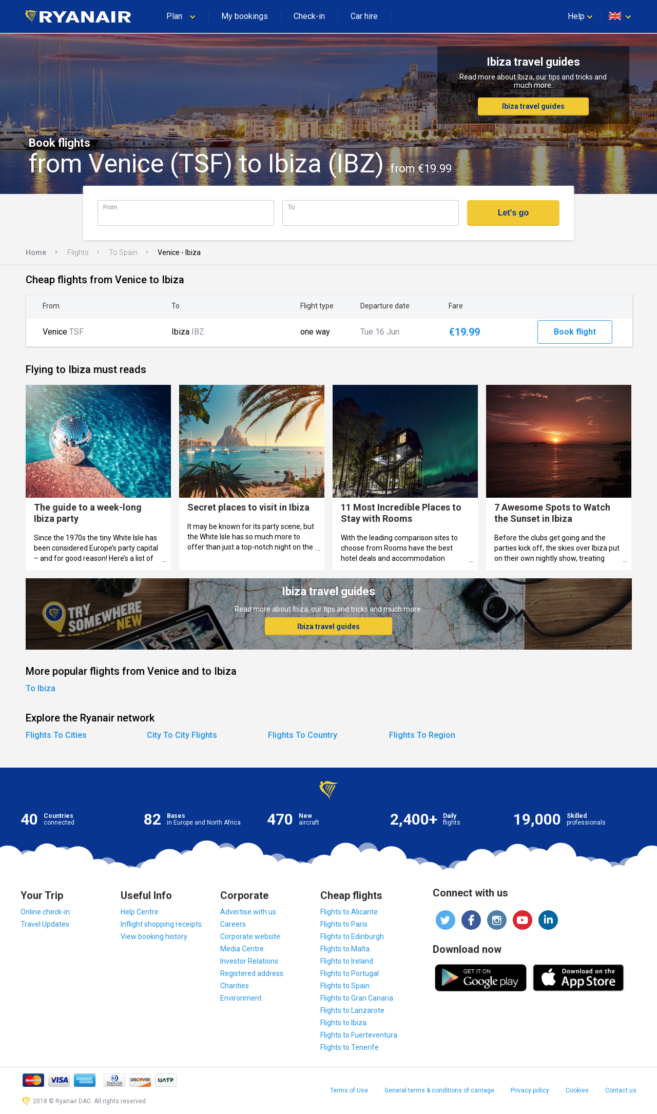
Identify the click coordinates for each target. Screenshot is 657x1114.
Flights (78, 252)
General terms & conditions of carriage (439, 1090)
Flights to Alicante (349, 912)
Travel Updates (45, 924)
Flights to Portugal (349, 973)
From (110, 207)
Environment (241, 998)
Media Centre (242, 949)
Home (36, 252)
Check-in (309, 16)
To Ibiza (40, 688)
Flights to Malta (345, 949)
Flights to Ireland (346, 961)
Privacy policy (530, 1090)
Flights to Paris (344, 924)
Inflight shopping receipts (161, 924)
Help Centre (140, 912)
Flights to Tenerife (349, 1047)
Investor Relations (249, 961)
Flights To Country (302, 735)
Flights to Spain (345, 986)
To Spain (123, 252)
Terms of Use (349, 1090)
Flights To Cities (56, 735)
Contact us (620, 1090)
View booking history (154, 936)
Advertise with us (248, 912)
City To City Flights (182, 735)
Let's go (513, 212)
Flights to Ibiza (343, 1023)
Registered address (251, 973)
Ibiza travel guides (533, 106)
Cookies (577, 1090)
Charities (234, 986)
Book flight (575, 332)
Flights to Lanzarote (352, 1010)
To (291, 207)
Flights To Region (422, 735)
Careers (233, 924)
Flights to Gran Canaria (356, 998)
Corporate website (250, 936)
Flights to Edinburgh (352, 936)
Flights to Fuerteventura (358, 1035)
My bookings (244, 16)
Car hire (364, 16)
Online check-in (45, 912)
